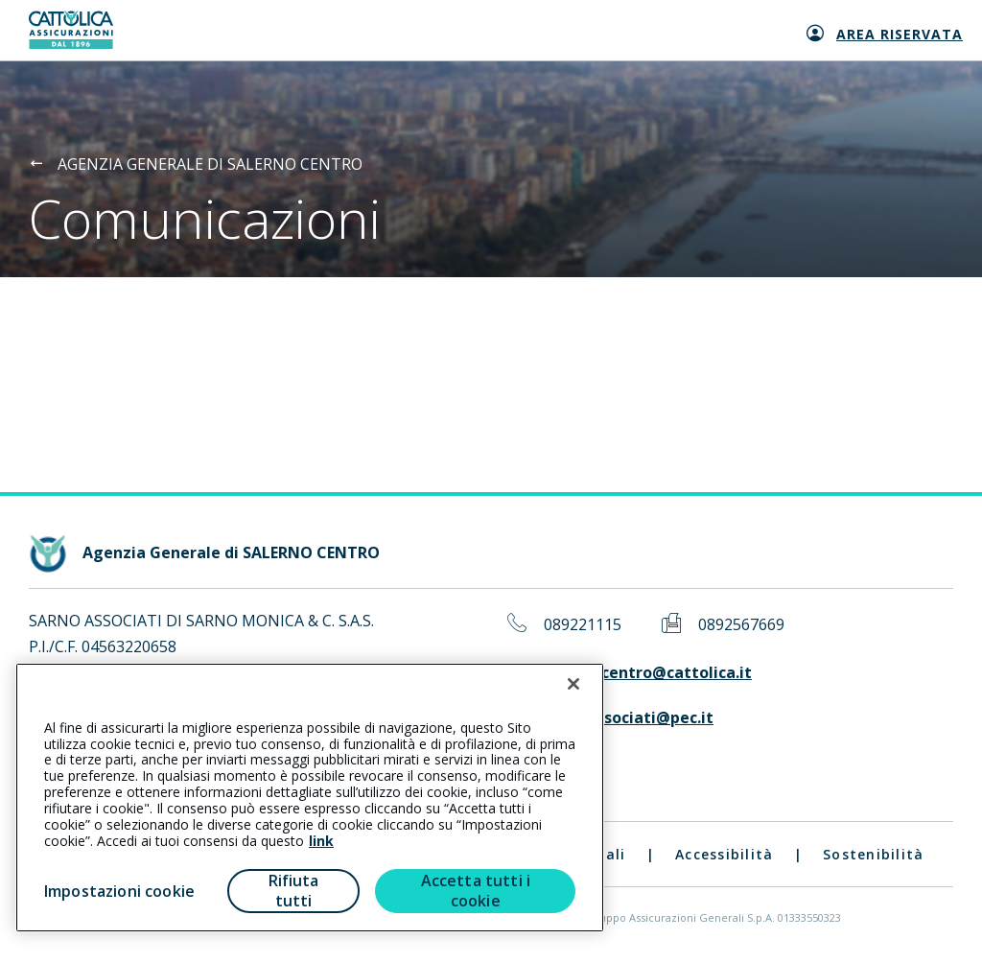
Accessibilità (724, 854)
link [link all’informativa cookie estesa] (321, 841)
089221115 (582, 625)
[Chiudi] (573, 684)
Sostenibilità (873, 854)
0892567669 (741, 625)
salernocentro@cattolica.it (648, 673)
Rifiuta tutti (294, 890)
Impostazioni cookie (119, 891)
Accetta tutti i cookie (475, 890)
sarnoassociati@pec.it (628, 718)
